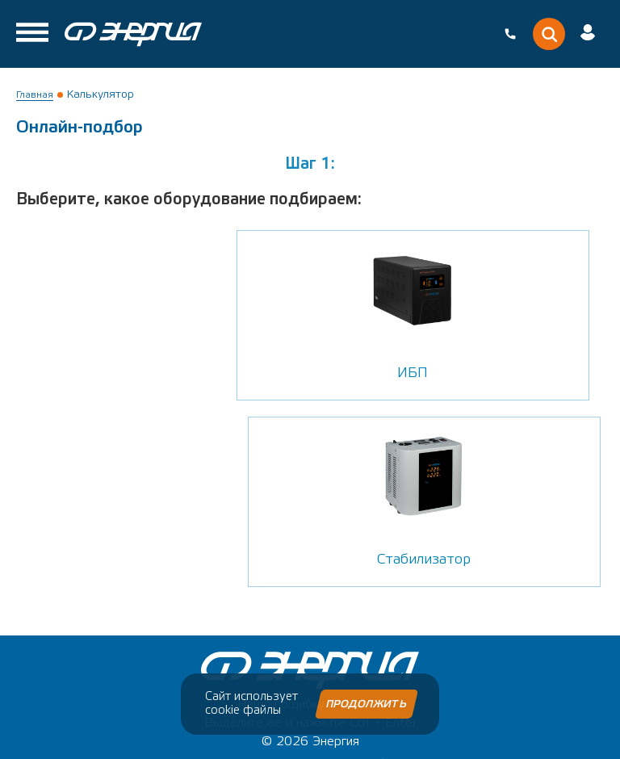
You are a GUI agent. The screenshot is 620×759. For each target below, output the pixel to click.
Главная (34, 94)
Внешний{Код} (399, 735)
